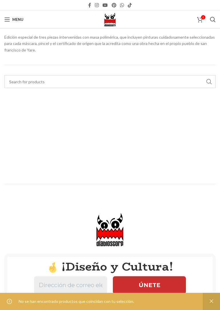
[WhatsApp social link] (122, 5)
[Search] (213, 19)
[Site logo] (110, 19)
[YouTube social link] (105, 5)
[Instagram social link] (97, 5)
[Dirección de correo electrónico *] (70, 285)
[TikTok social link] (130, 5)
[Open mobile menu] (13, 19)
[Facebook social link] (89, 5)
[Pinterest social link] (114, 5)
